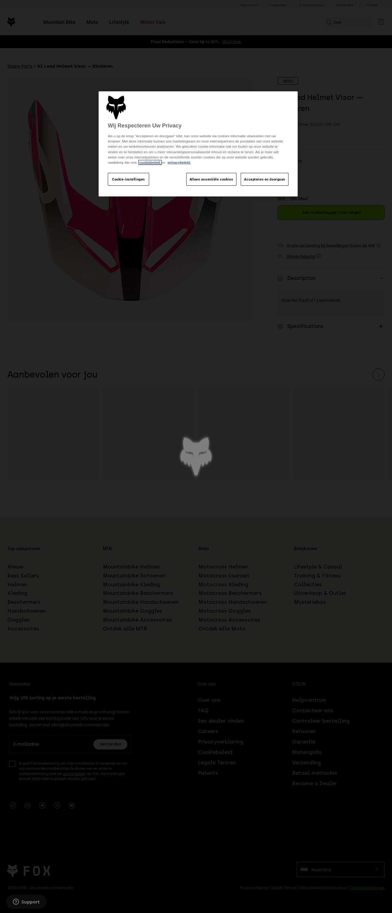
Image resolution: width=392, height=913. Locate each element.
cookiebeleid (150, 162)
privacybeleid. (179, 162)
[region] (198, 143)
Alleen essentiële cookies (211, 179)
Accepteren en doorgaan (264, 179)
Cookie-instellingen (128, 179)
